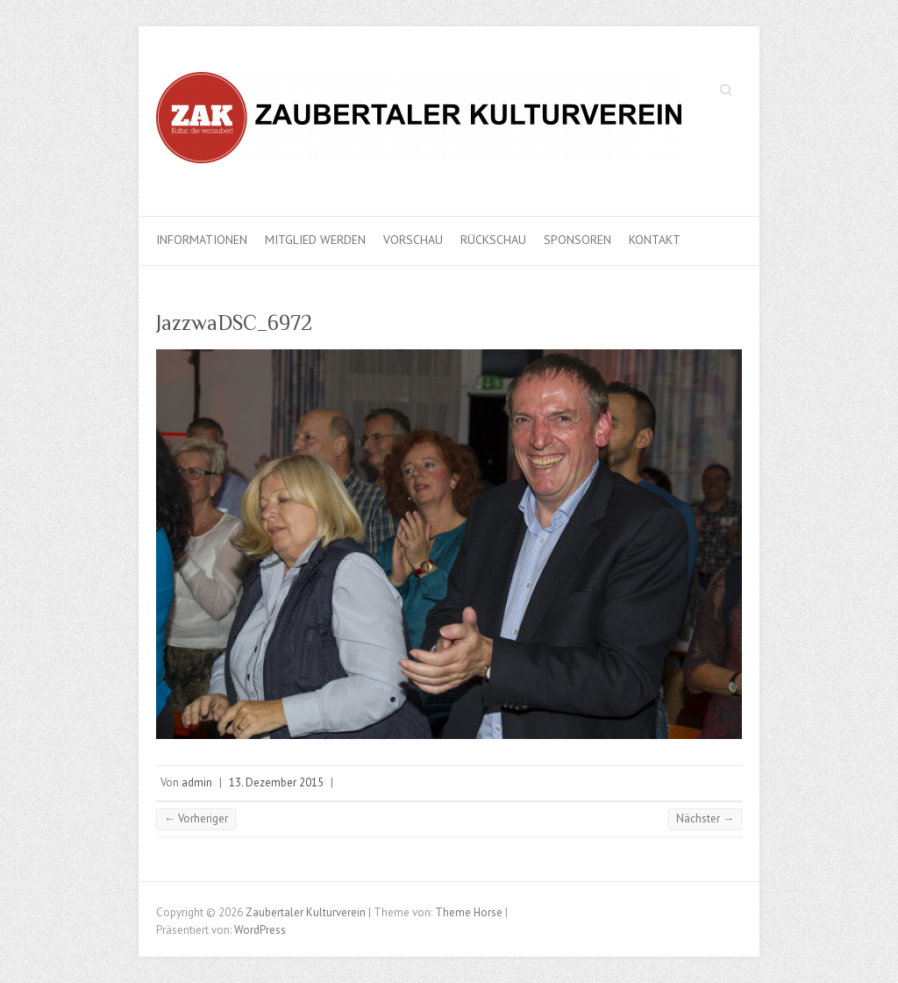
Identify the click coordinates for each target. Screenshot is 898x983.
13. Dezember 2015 (276, 782)
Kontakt (655, 240)
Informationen (201, 240)
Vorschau (413, 240)
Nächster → (705, 818)
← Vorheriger (196, 818)
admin (197, 782)
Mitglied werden (315, 240)
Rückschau (493, 240)
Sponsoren (577, 240)
